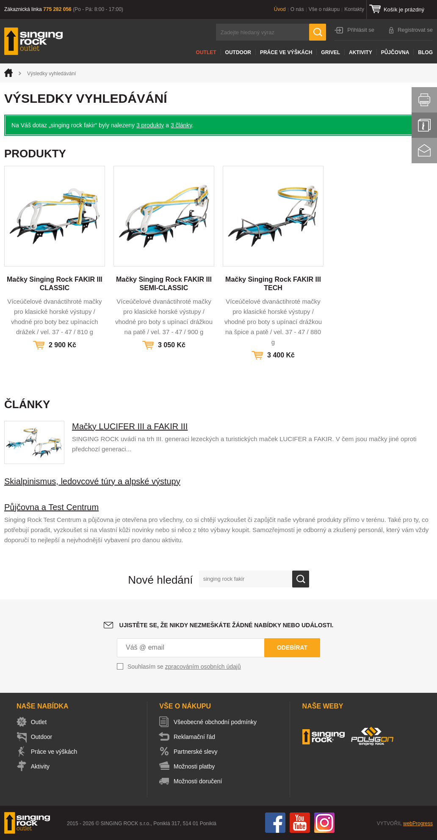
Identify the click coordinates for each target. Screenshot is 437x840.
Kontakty (354, 9)
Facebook (275, 823)
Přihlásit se (360, 30)
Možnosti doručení (199, 781)
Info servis (424, 125)
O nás (297, 9)
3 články (181, 125)
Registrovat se (415, 30)
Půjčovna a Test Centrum (51, 507)
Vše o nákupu (324, 9)
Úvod (280, 9)
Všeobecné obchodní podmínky (216, 722)
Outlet (206, 52)
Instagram (324, 823)
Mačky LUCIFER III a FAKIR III (130, 426)
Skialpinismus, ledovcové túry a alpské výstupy (92, 481)
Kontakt (424, 150)
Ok (300, 579)
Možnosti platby (195, 766)
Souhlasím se (184, 666)
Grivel (330, 52)
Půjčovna (395, 52)
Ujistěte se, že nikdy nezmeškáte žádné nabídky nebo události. (226, 625)
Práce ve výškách (286, 52)
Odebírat (292, 647)
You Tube (300, 823)
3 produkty (150, 125)
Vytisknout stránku (424, 100)
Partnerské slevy (197, 751)
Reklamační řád (196, 736)
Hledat (317, 32)
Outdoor (238, 52)
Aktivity (360, 52)
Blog (425, 52)
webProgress (418, 823)
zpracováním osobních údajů (203, 666)
